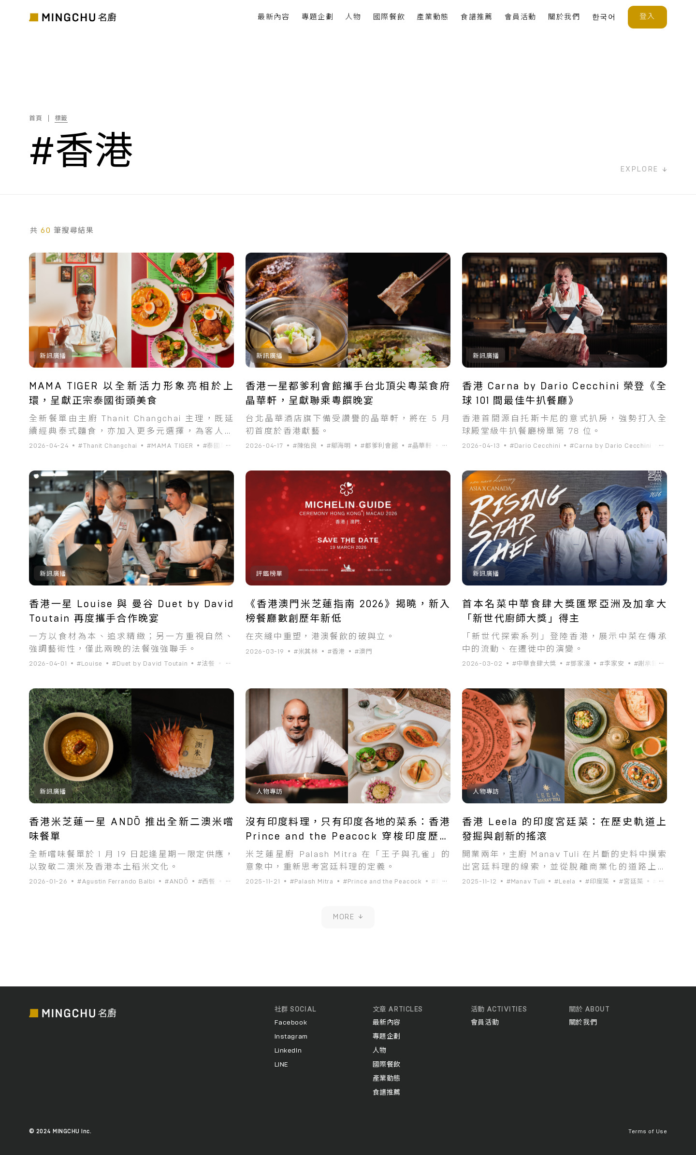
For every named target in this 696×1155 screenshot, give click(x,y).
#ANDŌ (176, 882)
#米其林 (306, 652)
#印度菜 (444, 882)
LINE (282, 1064)
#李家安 (612, 664)
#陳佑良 (305, 446)
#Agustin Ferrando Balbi (116, 882)
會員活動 (521, 17)
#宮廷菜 (631, 882)
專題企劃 (318, 17)
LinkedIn (288, 1050)
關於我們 (564, 17)
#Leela (565, 882)
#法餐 (206, 664)
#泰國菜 (215, 446)
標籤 (61, 118)
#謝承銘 (646, 664)
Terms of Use (647, 1131)
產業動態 (433, 17)
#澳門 (363, 652)
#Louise (89, 664)
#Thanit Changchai (107, 446)
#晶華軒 (420, 446)
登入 (647, 16)
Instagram (291, 1036)
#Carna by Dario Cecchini (611, 446)
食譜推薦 (477, 17)
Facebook (291, 1022)
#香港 (336, 652)
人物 (353, 17)
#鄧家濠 (578, 664)
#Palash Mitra (312, 882)
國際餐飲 (389, 17)
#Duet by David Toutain (150, 664)
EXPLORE (643, 169)
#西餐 (207, 882)
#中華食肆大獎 (534, 664)
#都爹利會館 (379, 446)
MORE (348, 917)
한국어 (604, 17)
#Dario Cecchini (535, 446)
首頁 (36, 118)
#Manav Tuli (526, 882)
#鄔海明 (339, 446)
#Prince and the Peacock (382, 882)
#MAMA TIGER (170, 446)
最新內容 (274, 17)
